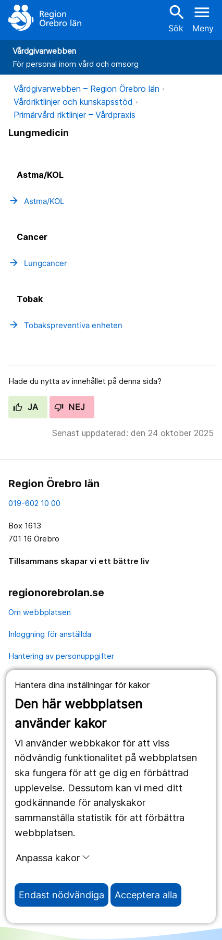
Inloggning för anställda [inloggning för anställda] (49, 634)
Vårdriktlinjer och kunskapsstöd (73, 102)
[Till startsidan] (44, 18)
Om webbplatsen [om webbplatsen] (39, 612)
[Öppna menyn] (203, 17)
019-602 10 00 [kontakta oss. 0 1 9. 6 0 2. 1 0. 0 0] (34, 503)
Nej (69, 407)
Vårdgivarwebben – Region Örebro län (86, 88)
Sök (175, 18)
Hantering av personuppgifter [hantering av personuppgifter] (61, 656)
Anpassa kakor (53, 857)
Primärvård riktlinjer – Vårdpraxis (74, 115)
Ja (26, 407)
